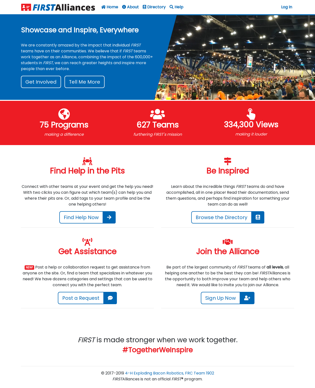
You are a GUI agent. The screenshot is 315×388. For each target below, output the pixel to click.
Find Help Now (81, 217)
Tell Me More (84, 81)
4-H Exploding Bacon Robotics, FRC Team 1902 (169, 373)
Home (109, 7)
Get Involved (41, 81)
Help (176, 7)
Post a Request (80, 298)
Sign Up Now (220, 298)
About (130, 7)
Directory (154, 7)
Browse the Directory (221, 217)
